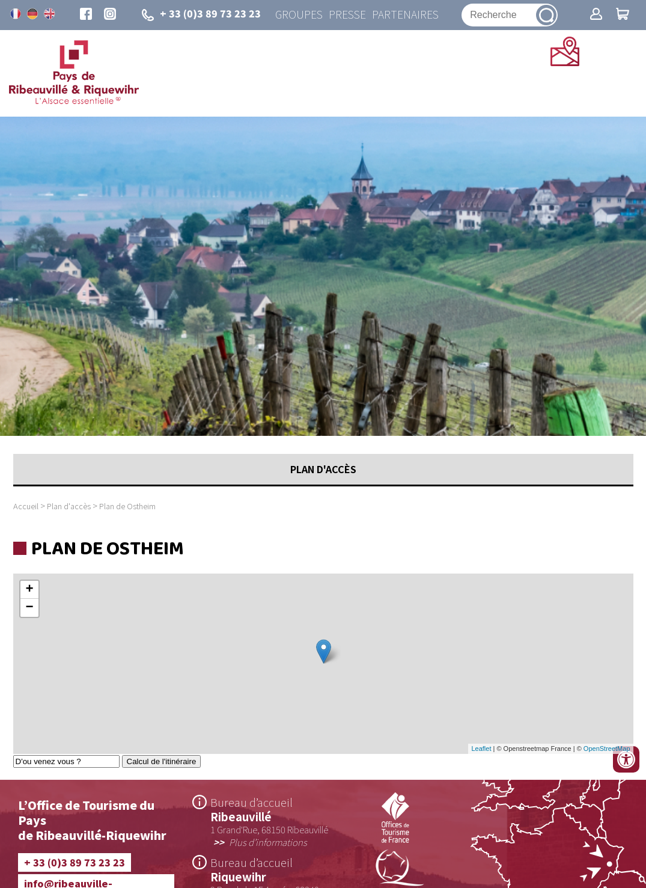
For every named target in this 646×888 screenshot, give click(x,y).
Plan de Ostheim (127, 506)
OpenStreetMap (607, 748)
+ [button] (29, 590)
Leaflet (481, 748)
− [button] (29, 608)
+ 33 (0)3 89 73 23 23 (74, 862)
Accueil (25, 506)
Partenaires (405, 15)
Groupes (299, 15)
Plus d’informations (268, 841)
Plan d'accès (69, 506)
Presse (347, 15)
